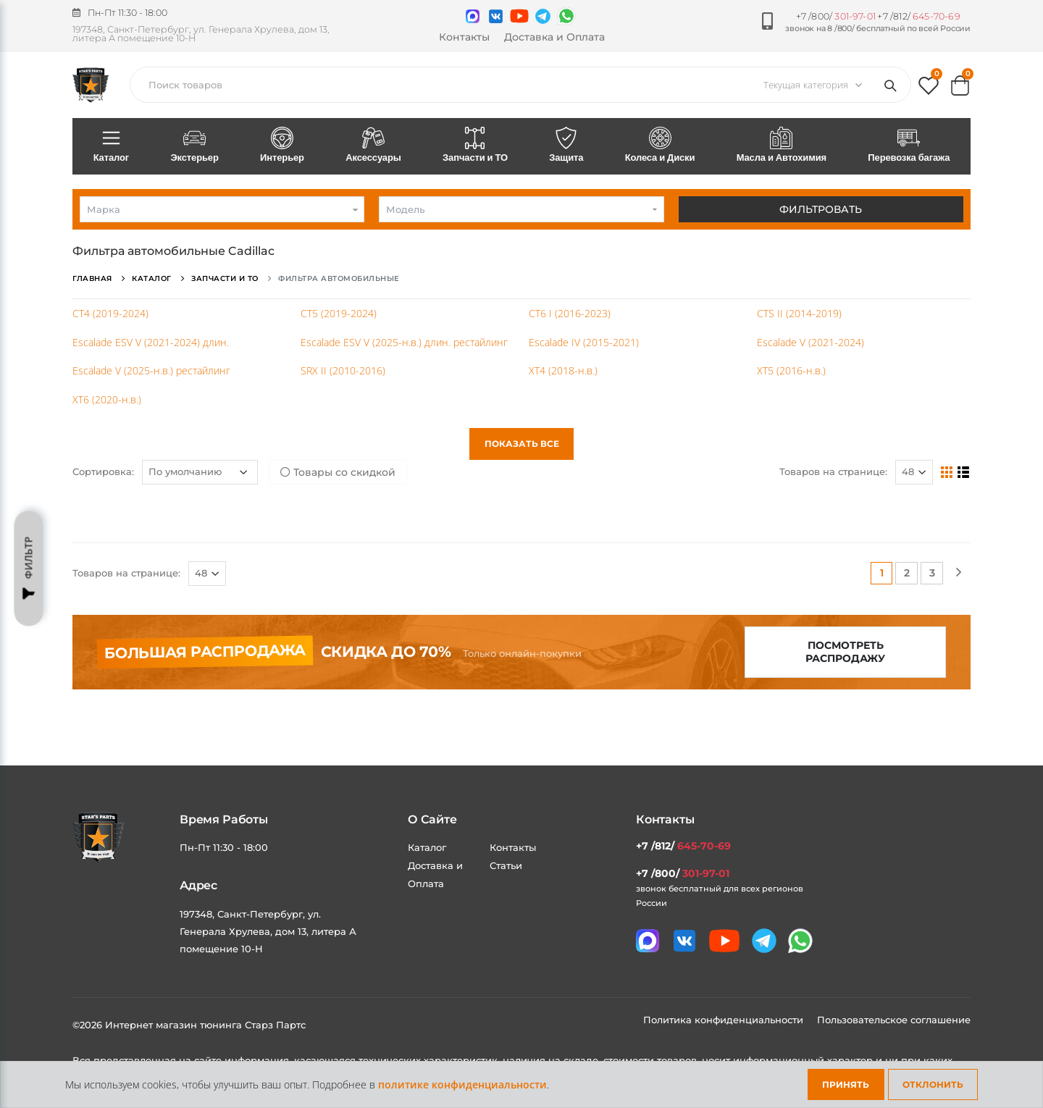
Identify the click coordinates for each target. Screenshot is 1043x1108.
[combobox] (222, 209)
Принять (845, 1084)
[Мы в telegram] (543, 16)
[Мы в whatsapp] (566, 16)
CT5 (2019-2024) (339, 313)
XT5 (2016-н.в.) (791, 370)
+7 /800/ (836, 16)
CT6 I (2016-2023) (570, 313)
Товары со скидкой (337, 472)
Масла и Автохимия (781, 145)
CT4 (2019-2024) (110, 313)
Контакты (464, 36)
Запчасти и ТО (474, 145)
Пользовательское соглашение (894, 1019)
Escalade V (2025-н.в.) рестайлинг (151, 370)
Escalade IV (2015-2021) (584, 342)
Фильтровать (820, 209)
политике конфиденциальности (462, 1084)
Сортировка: (103, 471)
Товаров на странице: (833, 471)
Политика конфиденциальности (724, 1019)
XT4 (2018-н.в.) (563, 370)
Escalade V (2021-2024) (810, 342)
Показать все (522, 443)
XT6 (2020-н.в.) (106, 399)
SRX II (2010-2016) (343, 370)
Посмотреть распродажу (845, 652)
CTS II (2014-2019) (799, 313)
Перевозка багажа (909, 145)
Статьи (506, 865)
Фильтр (29, 569)
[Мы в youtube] (519, 16)
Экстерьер (195, 145)
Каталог (111, 145)
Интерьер (282, 145)
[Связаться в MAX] (472, 16)
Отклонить (932, 1084)
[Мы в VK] (496, 16)
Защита (566, 145)
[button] (928, 89)
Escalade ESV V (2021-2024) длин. (150, 342)
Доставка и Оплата (554, 36)
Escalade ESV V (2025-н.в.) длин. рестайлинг (404, 342)
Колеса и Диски (660, 145)
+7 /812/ (918, 16)
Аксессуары (374, 145)
